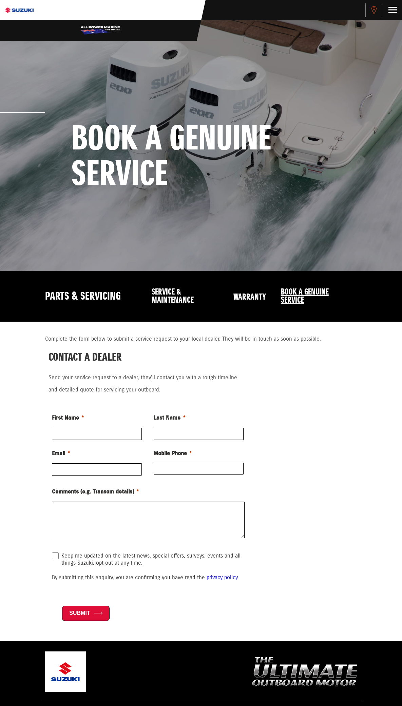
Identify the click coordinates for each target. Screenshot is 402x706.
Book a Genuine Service (305, 296)
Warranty (249, 297)
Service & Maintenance (173, 296)
